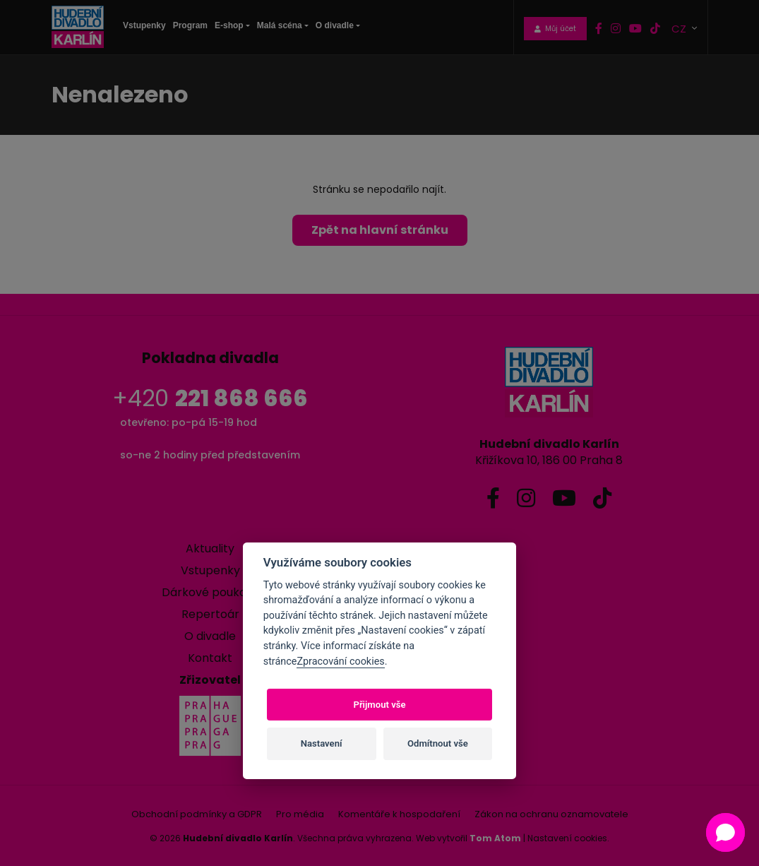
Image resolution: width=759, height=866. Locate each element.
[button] (725, 832)
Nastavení (321, 743)
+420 (210, 398)
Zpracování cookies (340, 662)
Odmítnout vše (437, 743)
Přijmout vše (379, 704)
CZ (680, 27)
